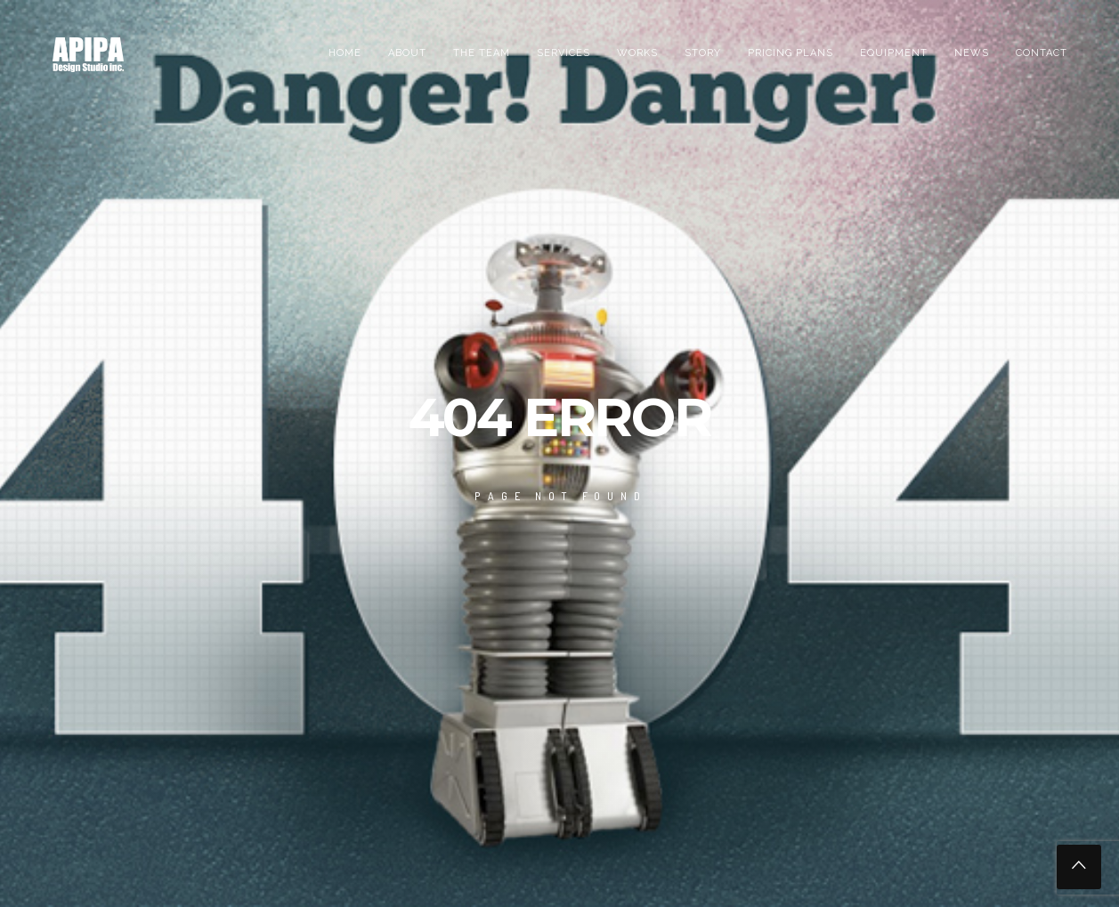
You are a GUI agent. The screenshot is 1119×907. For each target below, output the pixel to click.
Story (703, 53)
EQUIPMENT (894, 53)
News (971, 53)
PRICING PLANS (790, 53)
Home (344, 53)
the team (481, 53)
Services (563, 53)
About (407, 53)
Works (637, 53)
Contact (1041, 53)
